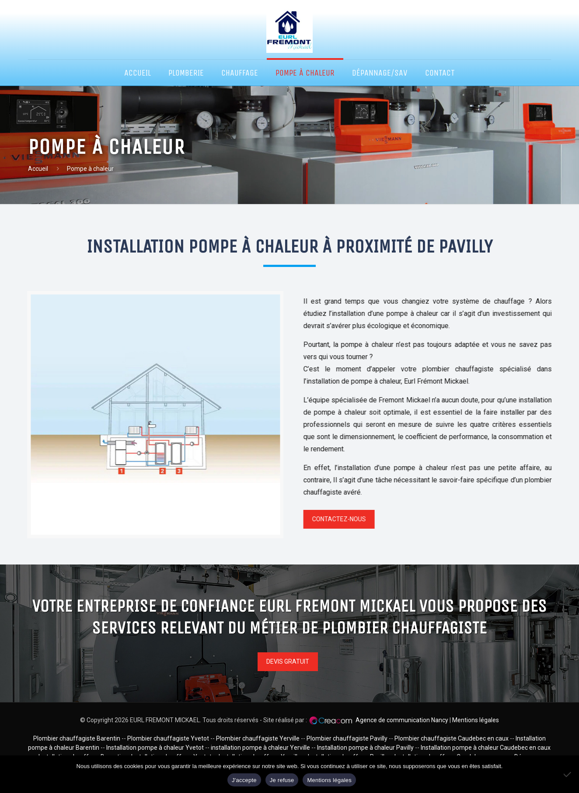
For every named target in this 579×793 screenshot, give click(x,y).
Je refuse (282, 780)
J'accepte (244, 780)
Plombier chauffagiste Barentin (76, 738)
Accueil (38, 168)
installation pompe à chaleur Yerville (261, 747)
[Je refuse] (568, 774)
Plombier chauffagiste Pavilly (347, 738)
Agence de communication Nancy (402, 720)
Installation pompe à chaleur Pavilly (365, 747)
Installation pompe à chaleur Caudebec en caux (486, 747)
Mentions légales (475, 720)
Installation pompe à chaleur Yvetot (155, 747)
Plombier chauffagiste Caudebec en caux (452, 738)
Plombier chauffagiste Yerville (258, 738)
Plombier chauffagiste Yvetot (168, 738)
